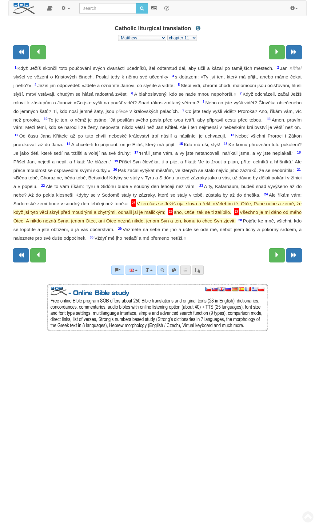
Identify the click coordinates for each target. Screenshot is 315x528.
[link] (174, 270)
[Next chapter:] (277, 52)
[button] (49, 8)
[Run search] (142, 8)
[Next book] (294, 52)
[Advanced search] (162, 270)
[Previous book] (21, 52)
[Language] (133, 270)
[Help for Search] (166, 8)
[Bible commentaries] (117, 270)
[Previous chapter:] (38, 52)
